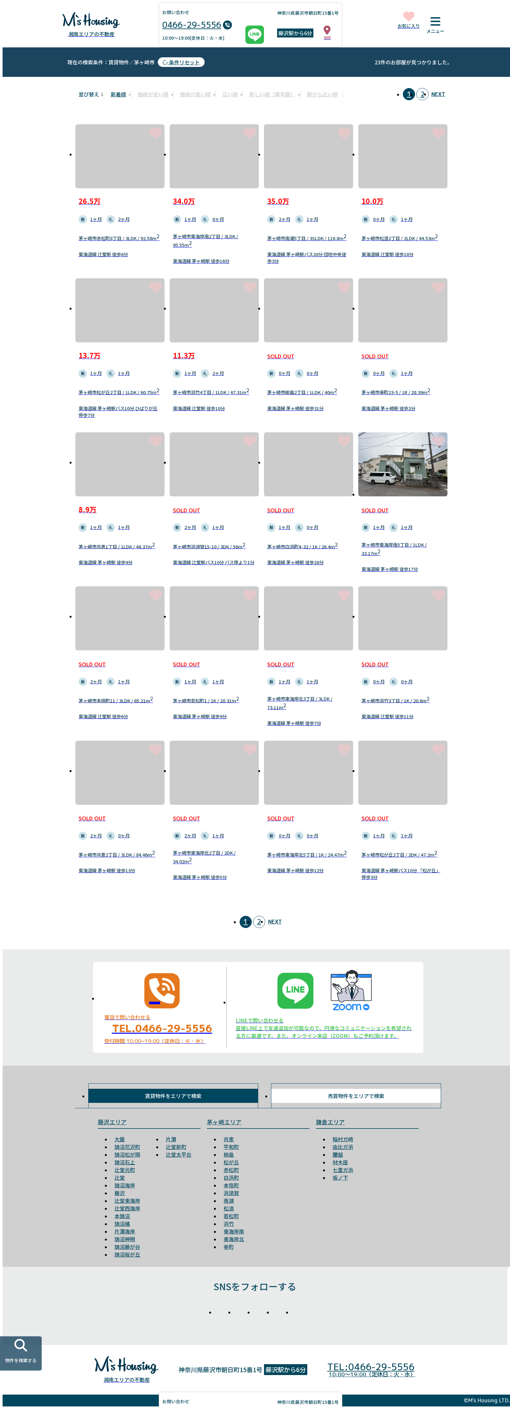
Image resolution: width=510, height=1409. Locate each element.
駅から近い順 (322, 94)
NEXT (438, 94)
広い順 (230, 94)
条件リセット (181, 62)
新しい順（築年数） (272, 94)
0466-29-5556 (197, 24)
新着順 (118, 94)
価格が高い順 (195, 94)
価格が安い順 (153, 94)
